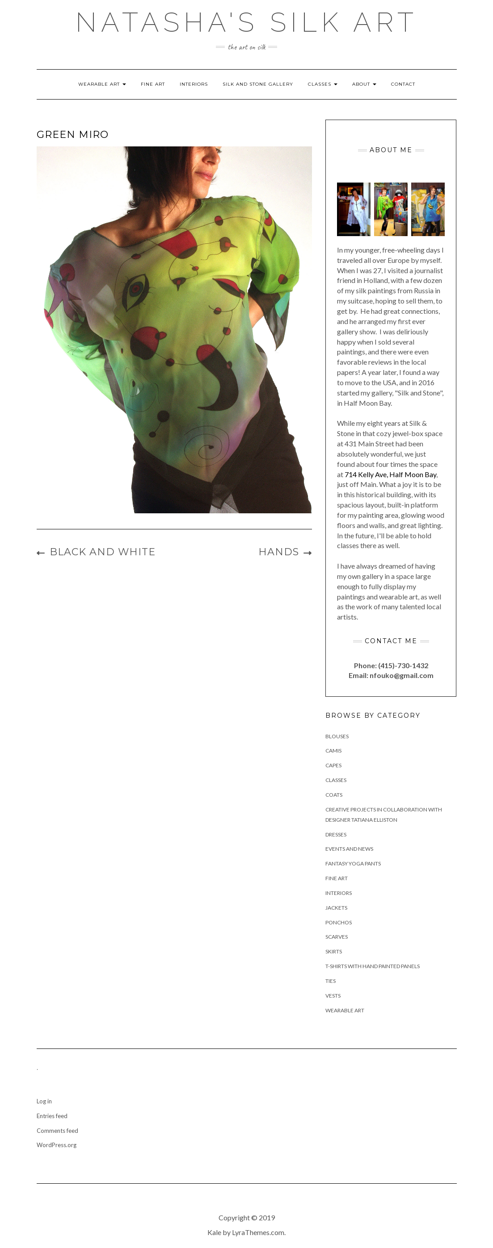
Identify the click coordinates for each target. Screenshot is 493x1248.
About (364, 84)
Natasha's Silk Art (247, 22)
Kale (214, 1232)
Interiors (194, 84)
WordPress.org (56, 1144)
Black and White (103, 552)
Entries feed (52, 1115)
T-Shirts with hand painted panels (372, 966)
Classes (322, 84)
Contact (403, 84)
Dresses (335, 834)
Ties (330, 981)
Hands (278, 552)
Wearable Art (102, 84)
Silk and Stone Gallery (258, 84)
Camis (333, 750)
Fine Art (153, 84)
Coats (333, 794)
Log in (44, 1101)
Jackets (336, 907)
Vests (333, 995)
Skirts (333, 951)
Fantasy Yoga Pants (353, 863)
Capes (333, 765)
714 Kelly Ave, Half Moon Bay (390, 474)
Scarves (336, 936)
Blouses (337, 736)
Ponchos (338, 922)
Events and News (349, 848)
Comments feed (57, 1130)
